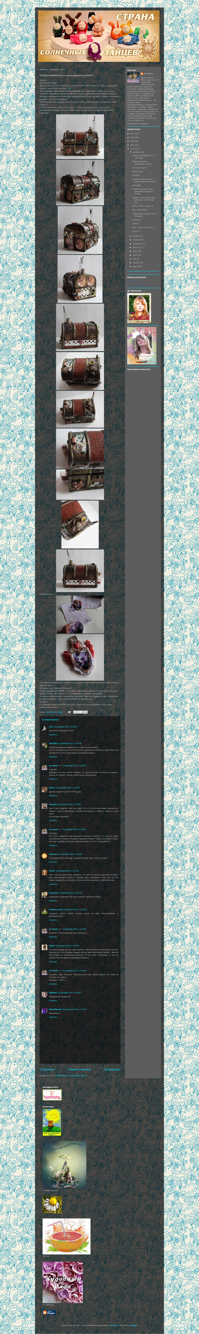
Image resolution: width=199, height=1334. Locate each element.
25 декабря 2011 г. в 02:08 (67, 946)
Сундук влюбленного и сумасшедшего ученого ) (144, 180)
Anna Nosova (132, 281)
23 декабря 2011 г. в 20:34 (65, 727)
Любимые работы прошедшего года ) (141, 162)
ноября (136, 236)
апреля (136, 262)
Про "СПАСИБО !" (140, 210)
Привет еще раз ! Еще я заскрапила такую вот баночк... (143, 191)
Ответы (135, 223)
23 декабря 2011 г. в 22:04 (68, 788)
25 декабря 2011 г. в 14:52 (69, 993)
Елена (52, 788)
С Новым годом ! (139, 168)
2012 (132, 145)
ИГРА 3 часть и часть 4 (142, 206)
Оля (51, 727)
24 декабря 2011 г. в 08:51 (74, 829)
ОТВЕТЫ (136, 175)
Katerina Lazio (55, 909)
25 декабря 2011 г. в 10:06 (74, 970)
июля (135, 251)
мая (135, 259)
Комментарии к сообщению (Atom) (70, 1075)
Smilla (52, 946)
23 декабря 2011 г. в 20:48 (69, 743)
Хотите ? (136, 231)
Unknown (53, 854)
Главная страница (79, 1069)
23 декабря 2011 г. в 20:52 (74, 765)
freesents (53, 893)
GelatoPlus (114, 1325)
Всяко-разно (137, 171)
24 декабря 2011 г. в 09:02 (70, 854)
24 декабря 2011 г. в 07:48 (69, 804)
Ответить (53, 735)
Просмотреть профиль (137, 123)
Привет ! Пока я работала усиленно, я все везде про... (143, 199)
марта (136, 266)
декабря (137, 152)
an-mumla (53, 765)
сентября (137, 244)
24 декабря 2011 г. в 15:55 (70, 893)
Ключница (136, 220)
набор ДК (136, 185)
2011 (132, 149)
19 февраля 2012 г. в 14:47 (74, 1009)
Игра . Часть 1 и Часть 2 (143, 227)
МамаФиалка (55, 1009)
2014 (132, 137)
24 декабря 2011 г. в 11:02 (67, 871)
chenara (52, 804)
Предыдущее (112, 1069)
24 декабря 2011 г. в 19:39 (74, 929)
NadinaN (53, 993)
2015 (132, 134)
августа (136, 247)
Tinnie (52, 871)
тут (69, 88)
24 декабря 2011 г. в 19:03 (74, 909)
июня (135, 255)
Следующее (47, 1069)
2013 (132, 141)
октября (136, 240)
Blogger (134, 1325)
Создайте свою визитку (136, 285)
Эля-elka (53, 743)
